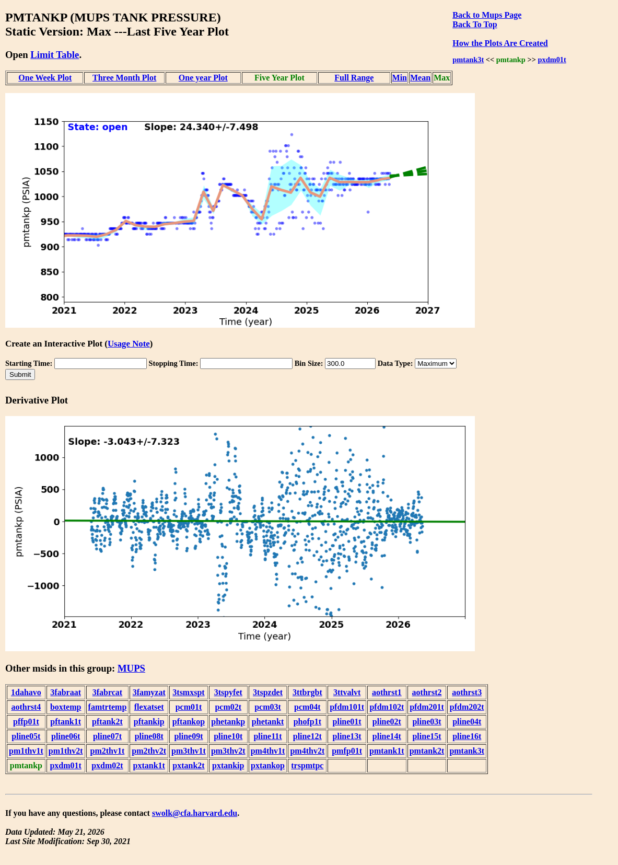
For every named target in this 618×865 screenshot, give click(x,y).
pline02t (386, 721)
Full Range (354, 77)
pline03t (426, 721)
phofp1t (307, 721)
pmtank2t (427, 750)
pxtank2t (188, 765)
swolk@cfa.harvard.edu (194, 813)
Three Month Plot (124, 77)
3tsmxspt (188, 692)
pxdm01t (552, 59)
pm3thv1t (188, 750)
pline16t (466, 736)
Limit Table (54, 54)
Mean (420, 77)
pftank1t (65, 721)
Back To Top (474, 24)
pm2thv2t (149, 750)
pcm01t (189, 706)
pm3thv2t (228, 750)
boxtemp (65, 706)
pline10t (228, 736)
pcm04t (307, 706)
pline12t (307, 736)
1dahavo (26, 692)
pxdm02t (107, 765)
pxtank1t (149, 765)
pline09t (188, 736)
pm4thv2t (307, 750)
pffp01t (26, 721)
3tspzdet (268, 692)
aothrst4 (26, 706)
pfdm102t (386, 706)
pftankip (149, 721)
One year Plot (203, 77)
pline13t (347, 736)
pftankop (188, 721)
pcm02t (228, 706)
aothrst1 (387, 692)
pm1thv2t (66, 750)
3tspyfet (228, 692)
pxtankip (228, 765)
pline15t (426, 736)
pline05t (25, 736)
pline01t (347, 721)
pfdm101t (347, 706)
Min (399, 77)
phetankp (228, 721)
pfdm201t (427, 706)
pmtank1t (386, 750)
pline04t (466, 721)
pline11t (267, 736)
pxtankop (268, 765)
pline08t (149, 736)
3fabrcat (107, 692)
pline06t (65, 736)
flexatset (149, 706)
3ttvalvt (346, 692)
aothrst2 (427, 692)
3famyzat (149, 692)
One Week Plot (45, 77)
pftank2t (107, 721)
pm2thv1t (107, 750)
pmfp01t (347, 750)
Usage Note (129, 344)
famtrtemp (107, 706)
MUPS (131, 668)
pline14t (386, 736)
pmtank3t (468, 59)
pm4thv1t (268, 750)
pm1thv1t (26, 750)
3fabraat (65, 692)
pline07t (107, 736)
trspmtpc (307, 765)
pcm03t (267, 706)
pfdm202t (467, 706)
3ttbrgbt (307, 692)
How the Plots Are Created (499, 43)
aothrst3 (467, 692)
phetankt (268, 721)
